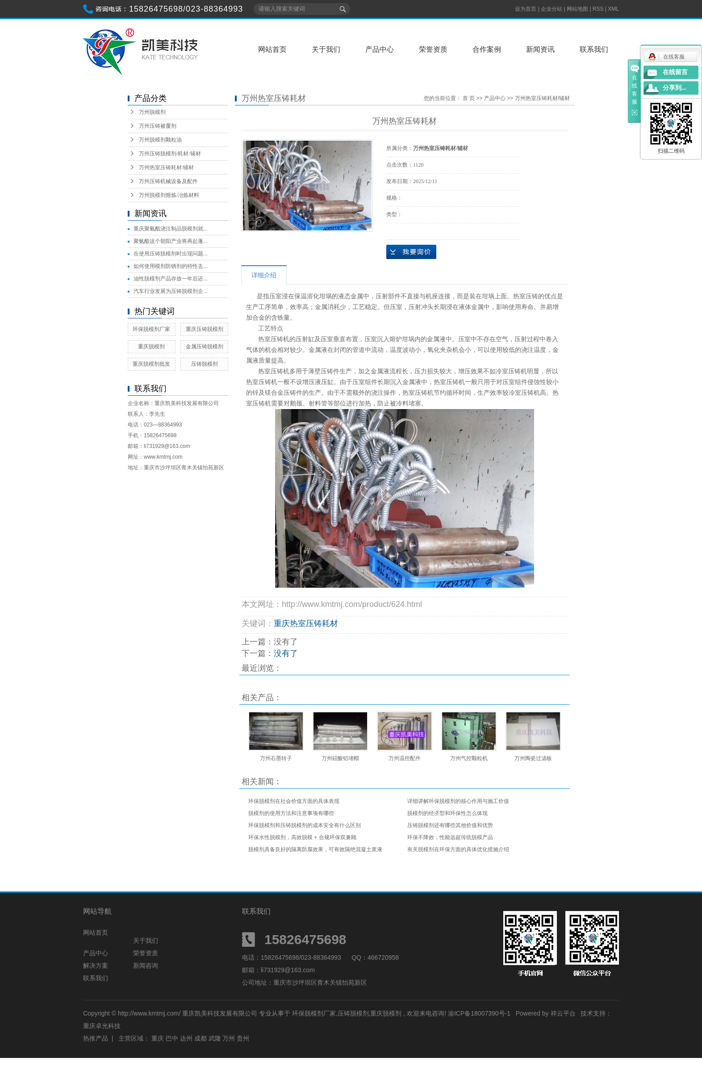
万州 (228, 1038)
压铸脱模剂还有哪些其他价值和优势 (450, 825)
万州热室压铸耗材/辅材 (166, 167)
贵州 (243, 1038)
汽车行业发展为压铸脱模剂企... (171, 291)
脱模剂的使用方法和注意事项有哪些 (291, 813)
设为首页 (525, 9)
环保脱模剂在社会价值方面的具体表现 (293, 801)
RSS (598, 9)
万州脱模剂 (152, 112)
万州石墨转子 (276, 758)
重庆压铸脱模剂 (204, 329)
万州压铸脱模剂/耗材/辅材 (170, 153)
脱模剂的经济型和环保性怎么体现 (447, 813)
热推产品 (95, 1038)
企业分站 (551, 9)
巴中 (172, 1038)
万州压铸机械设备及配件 (168, 181)
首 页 (469, 98)
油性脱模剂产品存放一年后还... (171, 279)
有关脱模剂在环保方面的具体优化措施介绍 (458, 849)
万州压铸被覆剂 (157, 126)
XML (613, 9)
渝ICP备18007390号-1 (479, 1013)
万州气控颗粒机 (469, 758)
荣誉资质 (433, 49)
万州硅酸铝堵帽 (340, 758)
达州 (186, 1038)
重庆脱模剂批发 (151, 364)
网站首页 (272, 49)
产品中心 (379, 49)
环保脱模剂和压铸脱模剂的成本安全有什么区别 (304, 825)
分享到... (674, 87)
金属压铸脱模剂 (204, 346)
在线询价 (411, 252)
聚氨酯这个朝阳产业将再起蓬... (171, 241)
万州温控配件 (405, 758)
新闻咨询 (145, 965)
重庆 (157, 1038)
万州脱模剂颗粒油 (160, 140)
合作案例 (486, 49)
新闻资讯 (540, 49)
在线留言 (675, 72)
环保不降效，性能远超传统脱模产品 (450, 837)
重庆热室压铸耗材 (306, 623)
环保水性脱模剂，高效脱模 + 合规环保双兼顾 (302, 837)
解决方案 (95, 965)
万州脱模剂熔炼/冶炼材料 (169, 195)
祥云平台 (563, 1013)
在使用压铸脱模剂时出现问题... (171, 254)
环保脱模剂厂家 (151, 329)
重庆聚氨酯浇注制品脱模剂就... (171, 229)
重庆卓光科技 (102, 1025)
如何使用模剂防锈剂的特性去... (171, 266)
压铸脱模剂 (204, 364)
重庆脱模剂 (151, 346)
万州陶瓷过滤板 (533, 758)
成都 (200, 1038)
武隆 (215, 1038)
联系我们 (594, 49)
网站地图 (578, 9)
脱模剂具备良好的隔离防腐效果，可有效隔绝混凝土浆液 (315, 849)
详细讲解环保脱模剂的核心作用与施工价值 (458, 801)
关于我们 (326, 49)
